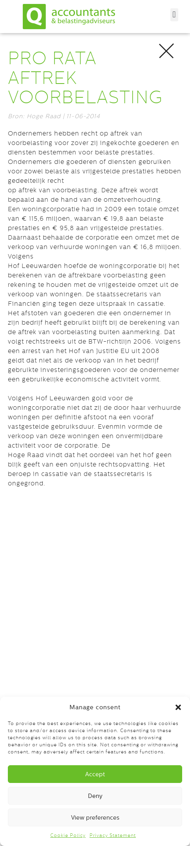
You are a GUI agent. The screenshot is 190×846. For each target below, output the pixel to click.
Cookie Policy (68, 835)
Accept (95, 774)
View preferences (95, 817)
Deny (95, 795)
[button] (178, 707)
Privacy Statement (113, 835)
